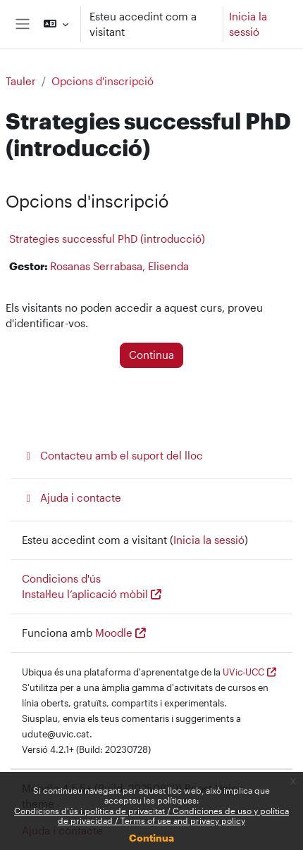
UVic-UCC (243, 671)
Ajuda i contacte (71, 498)
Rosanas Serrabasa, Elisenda (119, 266)
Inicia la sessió (248, 24)
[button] (55, 24)
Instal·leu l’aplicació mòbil (85, 594)
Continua (151, 838)
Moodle (113, 633)
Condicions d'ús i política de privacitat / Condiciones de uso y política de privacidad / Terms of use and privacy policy (151, 815)
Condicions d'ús (61, 579)
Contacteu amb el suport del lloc (112, 456)
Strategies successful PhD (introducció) (107, 238)
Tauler (21, 81)
